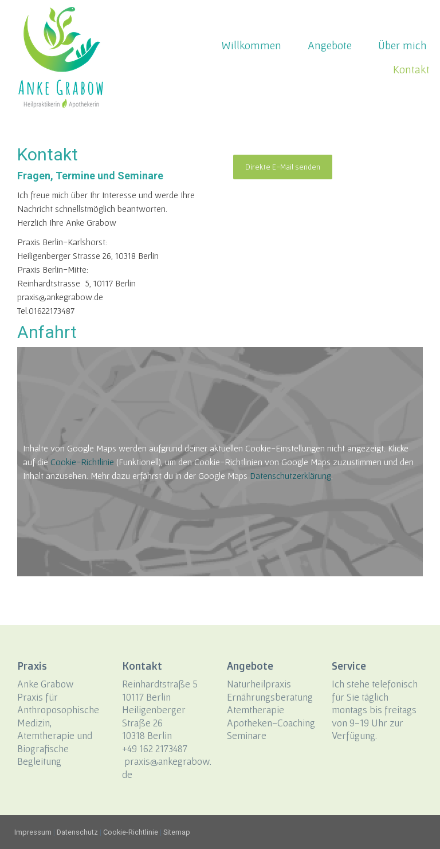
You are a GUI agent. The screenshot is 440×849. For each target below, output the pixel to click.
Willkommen (251, 45)
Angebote (330, 45)
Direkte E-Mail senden (282, 166)
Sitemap (176, 832)
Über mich (402, 45)
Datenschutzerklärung (290, 475)
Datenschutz (77, 832)
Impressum (33, 832)
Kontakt (411, 69)
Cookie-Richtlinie (82, 462)
